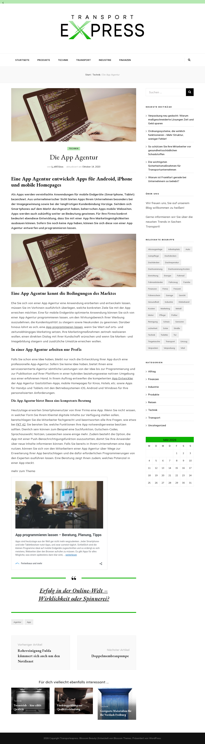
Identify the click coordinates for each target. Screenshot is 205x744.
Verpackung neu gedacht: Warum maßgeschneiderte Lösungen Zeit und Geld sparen (171, 119)
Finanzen (125, 60)
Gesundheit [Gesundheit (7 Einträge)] (153, 302)
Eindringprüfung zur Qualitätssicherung (69, 707)
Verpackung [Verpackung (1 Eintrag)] (169, 348)
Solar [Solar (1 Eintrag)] (165, 328)
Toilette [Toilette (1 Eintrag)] (164, 335)
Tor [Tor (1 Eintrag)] (175, 335)
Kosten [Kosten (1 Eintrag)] (151, 308)
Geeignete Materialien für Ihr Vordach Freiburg (115, 713)
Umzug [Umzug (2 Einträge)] (183, 341)
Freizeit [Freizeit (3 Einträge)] (177, 289)
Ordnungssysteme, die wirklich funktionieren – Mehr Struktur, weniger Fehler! (166, 134)
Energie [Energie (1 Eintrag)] (167, 275)
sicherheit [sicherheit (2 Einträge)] (152, 328)
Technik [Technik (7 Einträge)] (151, 335)
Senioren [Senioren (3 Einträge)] (179, 321)
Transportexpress (69, 738)
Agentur (17, 622)
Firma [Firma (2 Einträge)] (165, 289)
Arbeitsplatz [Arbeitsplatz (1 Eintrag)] (174, 249)
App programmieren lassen (64, 327)
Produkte (43, 60)
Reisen (152, 402)
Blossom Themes (122, 738)
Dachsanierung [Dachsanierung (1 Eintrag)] (155, 269)
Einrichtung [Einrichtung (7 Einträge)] (153, 275)
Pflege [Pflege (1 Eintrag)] (162, 315)
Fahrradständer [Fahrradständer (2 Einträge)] (155, 282)
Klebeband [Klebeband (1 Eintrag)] (184, 302)
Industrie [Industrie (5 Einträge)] (169, 302)
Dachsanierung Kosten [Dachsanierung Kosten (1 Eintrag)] (179, 269)
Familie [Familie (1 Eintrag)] (186, 282)
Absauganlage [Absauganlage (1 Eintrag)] (155, 249)
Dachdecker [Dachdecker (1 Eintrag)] (153, 262)
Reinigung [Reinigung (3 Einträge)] (153, 321)
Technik (63, 60)
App (29, 622)
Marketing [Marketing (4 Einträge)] (165, 308)
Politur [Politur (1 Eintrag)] (174, 315)
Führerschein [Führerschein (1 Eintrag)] (154, 295)
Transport (83, 60)
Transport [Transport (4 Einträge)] (170, 341)
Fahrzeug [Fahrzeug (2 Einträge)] (173, 282)
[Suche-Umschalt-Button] (189, 60)
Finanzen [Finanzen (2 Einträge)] (152, 289)
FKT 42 (21, 424)
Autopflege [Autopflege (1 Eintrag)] (153, 256)
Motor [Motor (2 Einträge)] (151, 315)
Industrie (105, 60)
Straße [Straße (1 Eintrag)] (177, 328)
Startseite (22, 60)
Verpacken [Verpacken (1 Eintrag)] (153, 348)
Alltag (152, 371)
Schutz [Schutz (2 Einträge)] (166, 321)
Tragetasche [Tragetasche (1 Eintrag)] (154, 341)
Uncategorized (157, 425)
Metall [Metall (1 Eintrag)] (178, 308)
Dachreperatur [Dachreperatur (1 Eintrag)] (172, 262)
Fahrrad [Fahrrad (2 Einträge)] (180, 275)
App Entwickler (122, 378)
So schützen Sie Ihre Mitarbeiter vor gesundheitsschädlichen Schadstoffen (169, 150)
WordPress (155, 738)
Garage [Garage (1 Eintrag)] (169, 295)
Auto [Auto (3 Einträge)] (188, 249)
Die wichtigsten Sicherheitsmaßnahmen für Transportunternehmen (164, 165)
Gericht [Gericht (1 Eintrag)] (182, 295)
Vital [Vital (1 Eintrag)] (183, 348)
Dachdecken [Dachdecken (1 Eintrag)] (170, 256)
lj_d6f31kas (57, 166)
